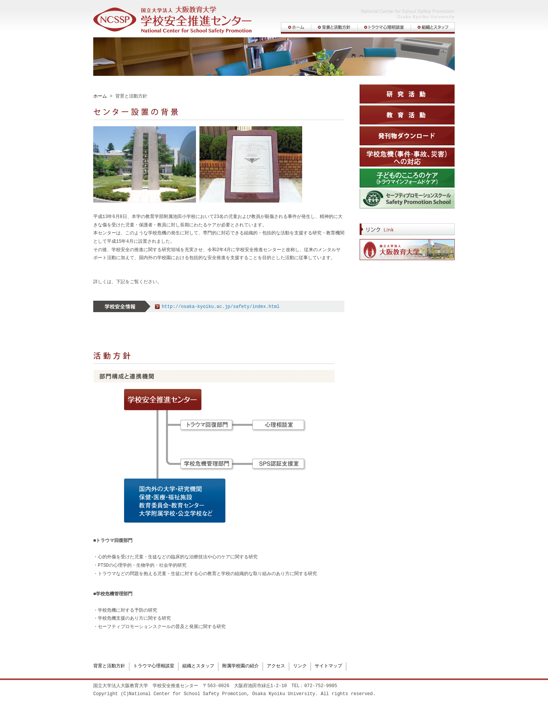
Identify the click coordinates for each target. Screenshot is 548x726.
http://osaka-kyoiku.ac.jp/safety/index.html (221, 307)
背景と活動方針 (109, 666)
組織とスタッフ (198, 666)
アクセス (276, 666)
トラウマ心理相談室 (153, 666)
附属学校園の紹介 (240, 666)
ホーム (100, 96)
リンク (300, 666)
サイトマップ (328, 666)
